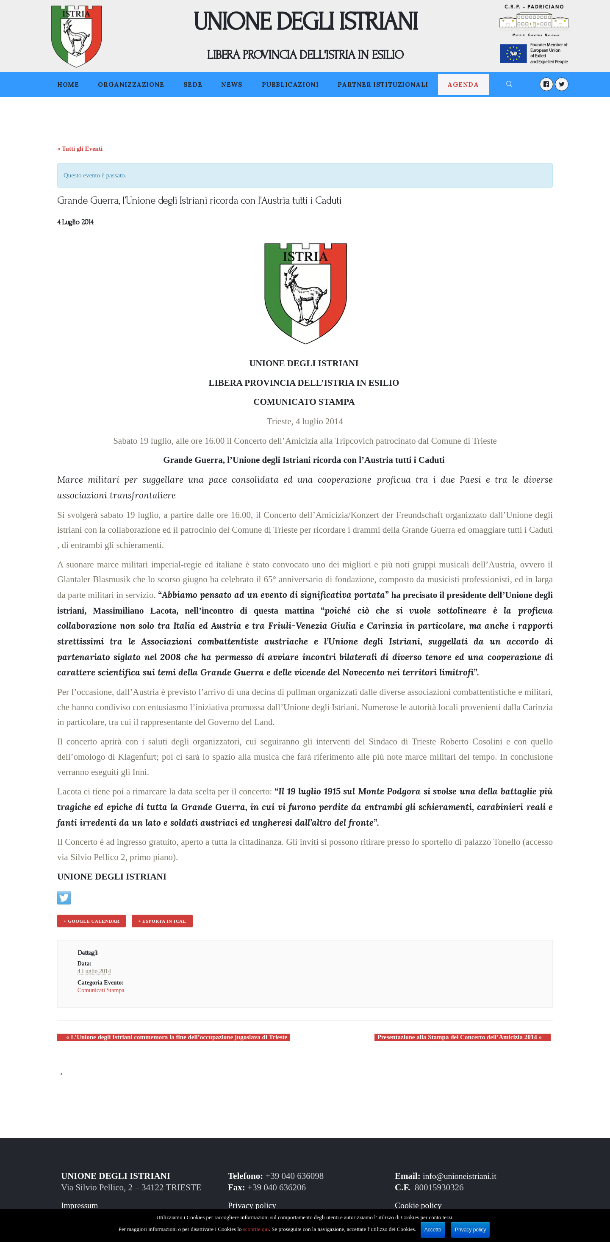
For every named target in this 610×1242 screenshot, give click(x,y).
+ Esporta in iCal (159, 920)
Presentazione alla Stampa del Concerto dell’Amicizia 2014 (468, 1035)
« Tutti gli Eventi (80, 148)
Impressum (80, 1203)
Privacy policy (254, 1203)
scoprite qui (256, 1229)
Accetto (432, 1230)
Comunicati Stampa (101, 988)
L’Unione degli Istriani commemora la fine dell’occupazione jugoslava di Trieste (167, 1035)
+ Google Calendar (90, 920)
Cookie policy (420, 1203)
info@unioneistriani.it (462, 1174)
